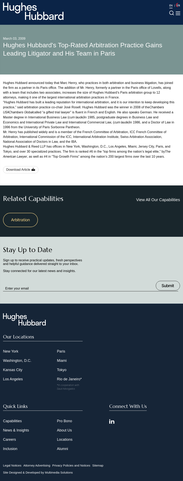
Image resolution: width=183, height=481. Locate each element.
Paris (61, 351)
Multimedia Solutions (59, 472)
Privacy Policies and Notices (71, 465)
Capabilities (12, 421)
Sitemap (97, 465)
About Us (64, 430)
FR (178, 5)
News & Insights (16, 430)
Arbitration (20, 219)
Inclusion (10, 449)
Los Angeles (13, 379)
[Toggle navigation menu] (178, 13)
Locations (64, 440)
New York (10, 351)
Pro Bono (64, 421)
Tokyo (61, 370)
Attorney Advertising (36, 465)
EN (171, 5)
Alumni (62, 449)
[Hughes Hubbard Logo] (33, 11)
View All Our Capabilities (158, 200)
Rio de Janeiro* (69, 379)
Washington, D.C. (17, 361)
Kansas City (12, 370)
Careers (9, 440)
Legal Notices (12, 465)
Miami (62, 361)
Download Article (18, 169)
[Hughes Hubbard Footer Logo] (24, 324)
